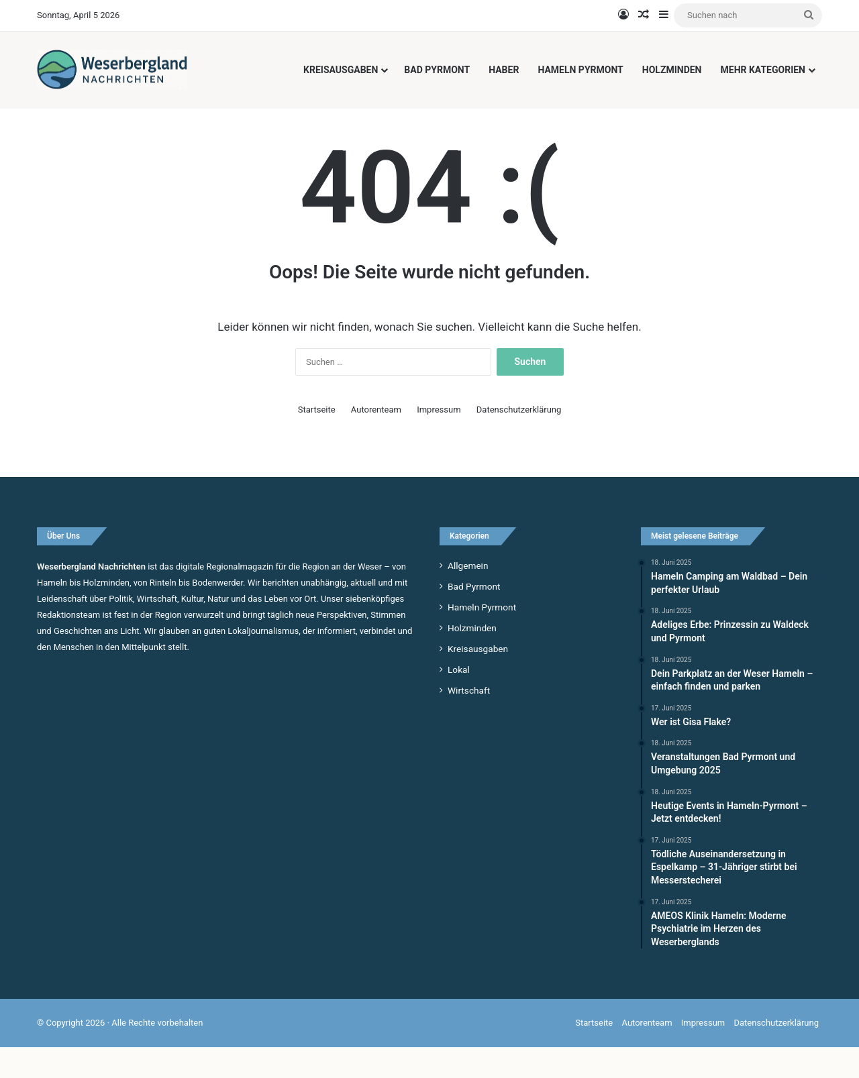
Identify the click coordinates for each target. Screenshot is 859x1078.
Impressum (438, 440)
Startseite (317, 440)
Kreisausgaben (340, 69)
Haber (504, 69)
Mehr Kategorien (763, 69)
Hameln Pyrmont (580, 69)
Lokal (459, 699)
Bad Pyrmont (437, 69)
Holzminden (672, 69)
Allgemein (468, 595)
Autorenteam (376, 440)
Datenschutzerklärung (519, 440)
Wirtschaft (469, 720)
